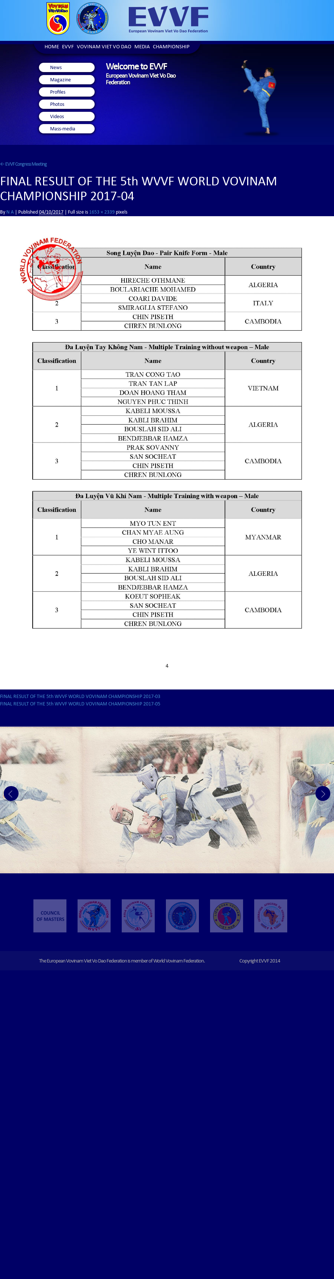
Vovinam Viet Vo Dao (104, 47)
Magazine (60, 80)
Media (142, 47)
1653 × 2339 (102, 212)
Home (52, 47)
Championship (171, 47)
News (56, 68)
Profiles (57, 92)
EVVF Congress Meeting (23, 165)
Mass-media (62, 129)
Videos (57, 117)
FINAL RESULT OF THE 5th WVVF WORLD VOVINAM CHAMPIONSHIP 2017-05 (80, 704)
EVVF (68, 47)
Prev (11, 793)
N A (10, 212)
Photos (57, 105)
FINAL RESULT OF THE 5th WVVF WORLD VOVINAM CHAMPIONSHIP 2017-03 (80, 697)
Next (322, 793)
